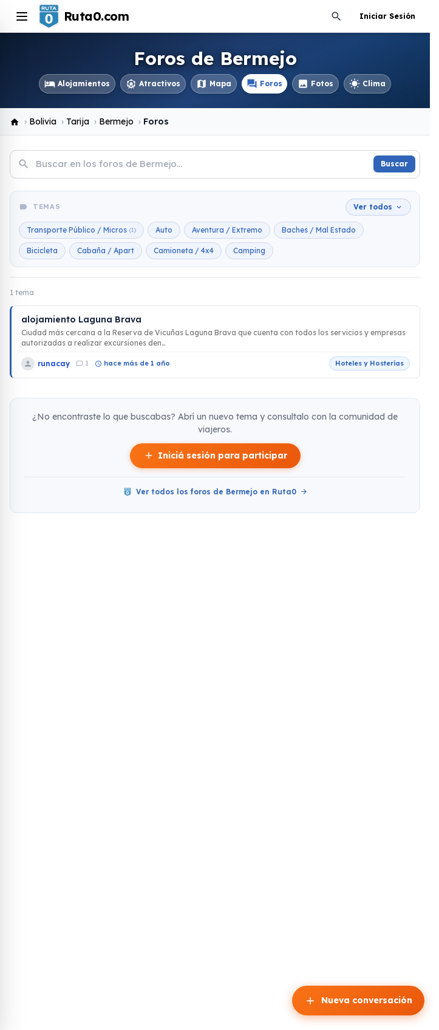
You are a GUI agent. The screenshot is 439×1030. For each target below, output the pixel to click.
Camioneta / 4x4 (184, 250)
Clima (367, 83)
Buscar (394, 163)
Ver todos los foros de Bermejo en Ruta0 (215, 492)
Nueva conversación (358, 1001)
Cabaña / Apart (105, 250)
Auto (163, 229)
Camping (249, 250)
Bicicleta (42, 250)
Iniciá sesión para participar (215, 456)
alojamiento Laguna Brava (81, 319)
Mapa (213, 83)
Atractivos (153, 83)
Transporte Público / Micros (81, 230)
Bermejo (116, 121)
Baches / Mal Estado (319, 229)
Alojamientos (77, 83)
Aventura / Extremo (227, 229)
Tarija (77, 121)
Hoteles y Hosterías (369, 363)
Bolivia (42, 121)
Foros (264, 83)
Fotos (315, 83)
